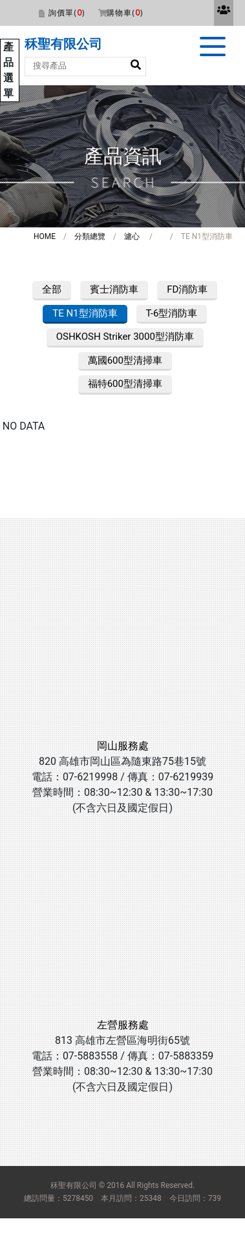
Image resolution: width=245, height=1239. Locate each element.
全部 (51, 289)
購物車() (125, 12)
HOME (45, 236)
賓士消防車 (114, 289)
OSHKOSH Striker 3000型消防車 (125, 336)
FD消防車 (187, 289)
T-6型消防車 (172, 313)
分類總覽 (89, 236)
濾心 (132, 236)
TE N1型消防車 (84, 313)
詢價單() (66, 12)
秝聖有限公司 (63, 44)
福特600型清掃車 (125, 384)
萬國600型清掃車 (125, 360)
